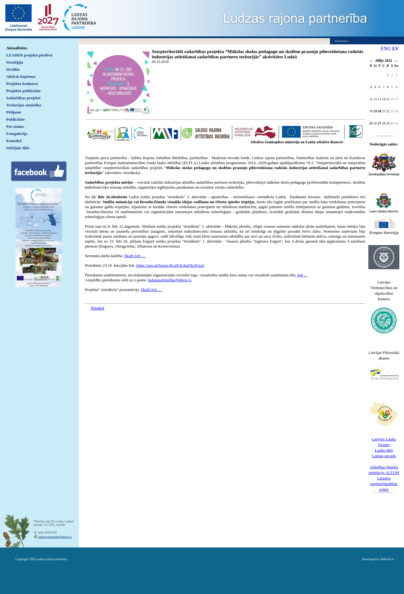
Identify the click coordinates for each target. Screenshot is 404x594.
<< (371, 61)
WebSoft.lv (387, 559)
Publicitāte (15, 119)
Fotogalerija (16, 133)
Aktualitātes (16, 48)
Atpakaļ (97, 308)
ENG (386, 48)
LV (395, 48)
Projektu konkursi (22, 83)
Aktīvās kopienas (21, 76)
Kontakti (14, 140)
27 (379, 123)
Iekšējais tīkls (17, 147)
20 (379, 111)
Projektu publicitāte (23, 90)
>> (396, 61)
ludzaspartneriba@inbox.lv (54, 536)
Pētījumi (13, 112)
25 (371, 123)
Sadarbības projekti (23, 98)
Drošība (13, 69)
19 (375, 111)
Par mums (15, 126)
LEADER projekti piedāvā (29, 55)
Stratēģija (14, 62)
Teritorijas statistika (23, 105)
